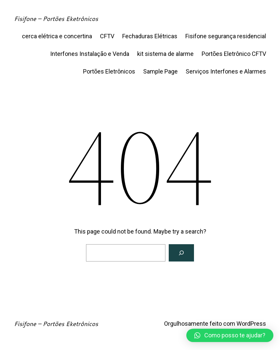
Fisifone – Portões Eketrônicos (56, 18)
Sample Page (160, 71)
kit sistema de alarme (165, 53)
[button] (229, 335)
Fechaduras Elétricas (149, 36)
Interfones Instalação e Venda (89, 53)
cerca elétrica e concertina (57, 36)
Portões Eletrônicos (109, 71)
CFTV (107, 36)
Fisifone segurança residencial (225, 36)
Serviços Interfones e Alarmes (226, 71)
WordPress (251, 323)
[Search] (181, 253)
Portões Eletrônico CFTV (234, 53)
